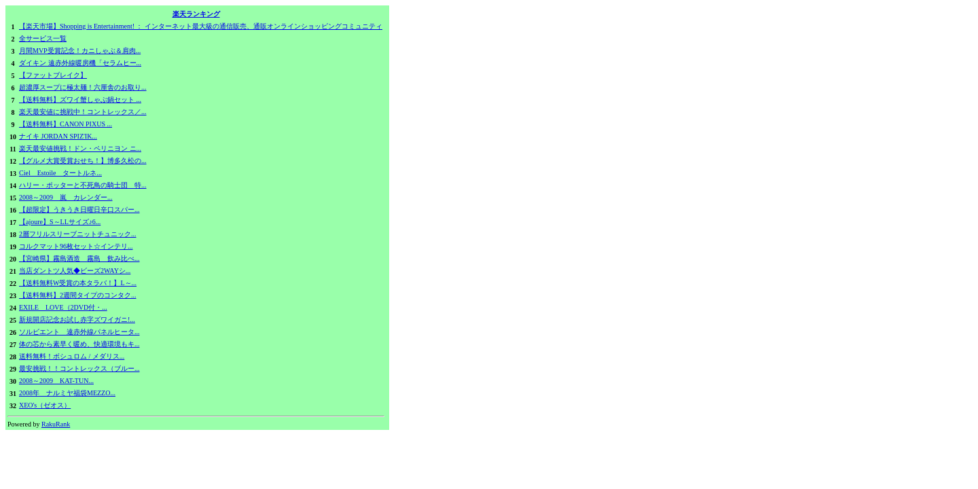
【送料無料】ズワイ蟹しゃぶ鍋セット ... (80, 99)
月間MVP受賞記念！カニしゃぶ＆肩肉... (80, 50)
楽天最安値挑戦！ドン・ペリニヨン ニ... (80, 148)
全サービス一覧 (43, 38)
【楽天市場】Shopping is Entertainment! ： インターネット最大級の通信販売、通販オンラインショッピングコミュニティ (200, 26)
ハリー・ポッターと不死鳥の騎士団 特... (83, 185)
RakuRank (55, 424)
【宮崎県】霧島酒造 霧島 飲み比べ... (79, 258)
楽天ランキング (196, 14)
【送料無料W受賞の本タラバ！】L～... (78, 283)
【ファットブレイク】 (53, 75)
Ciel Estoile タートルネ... (60, 173)
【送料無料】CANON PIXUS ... (65, 124)
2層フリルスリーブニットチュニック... (78, 234)
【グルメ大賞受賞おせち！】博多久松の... (83, 160)
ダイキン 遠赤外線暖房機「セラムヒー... (80, 63)
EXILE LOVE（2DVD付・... (63, 307)
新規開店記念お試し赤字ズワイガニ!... (77, 319)
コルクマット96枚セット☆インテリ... (76, 246)
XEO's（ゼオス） (45, 405)
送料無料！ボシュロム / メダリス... (71, 356)
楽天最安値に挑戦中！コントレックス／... (83, 111)
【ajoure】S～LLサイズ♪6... (60, 221)
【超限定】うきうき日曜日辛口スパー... (79, 209)
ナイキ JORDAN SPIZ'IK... (58, 136)
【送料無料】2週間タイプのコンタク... (78, 295)
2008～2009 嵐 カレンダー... (66, 197)
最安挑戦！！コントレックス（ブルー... (79, 368)
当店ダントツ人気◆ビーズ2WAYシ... (74, 270)
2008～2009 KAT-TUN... (56, 380)
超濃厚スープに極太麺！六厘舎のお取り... (83, 87)
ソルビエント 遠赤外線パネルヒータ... (79, 332)
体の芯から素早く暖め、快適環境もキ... (79, 344)
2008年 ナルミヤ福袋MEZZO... (67, 393)
